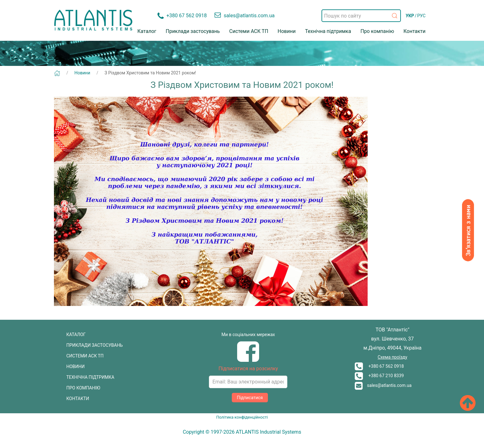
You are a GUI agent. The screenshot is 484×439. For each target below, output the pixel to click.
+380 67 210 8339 (379, 375)
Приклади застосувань (193, 31)
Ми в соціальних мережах (248, 334)
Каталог (146, 31)
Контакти (414, 31)
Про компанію (377, 31)
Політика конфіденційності (242, 417)
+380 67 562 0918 (379, 366)
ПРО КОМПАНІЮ (83, 387)
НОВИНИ (75, 366)
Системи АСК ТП (248, 31)
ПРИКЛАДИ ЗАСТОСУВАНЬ (94, 345)
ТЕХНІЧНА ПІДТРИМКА (90, 377)
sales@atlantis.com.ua (383, 385)
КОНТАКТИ (77, 398)
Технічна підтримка (328, 31)
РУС (421, 15)
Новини (286, 31)
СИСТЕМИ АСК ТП (85, 355)
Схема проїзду (392, 357)
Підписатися (250, 397)
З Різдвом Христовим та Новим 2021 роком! (150, 72)
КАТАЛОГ (76, 334)
